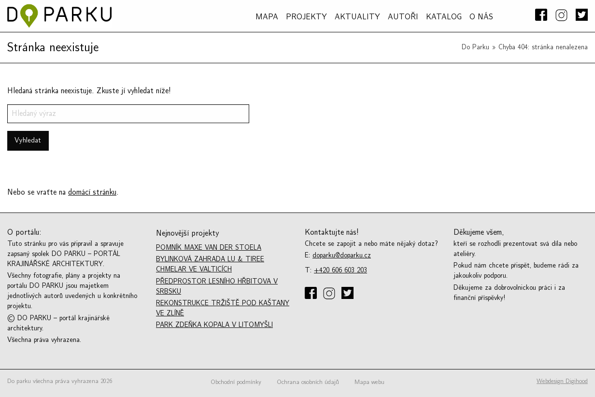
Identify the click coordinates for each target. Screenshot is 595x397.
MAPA (266, 17)
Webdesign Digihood (562, 381)
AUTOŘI (403, 17)
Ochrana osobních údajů (308, 382)
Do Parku (475, 47)
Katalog (444, 17)
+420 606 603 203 (340, 270)
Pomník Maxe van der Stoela (208, 247)
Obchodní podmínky (236, 382)
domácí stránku (92, 192)
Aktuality (357, 17)
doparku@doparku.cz (341, 255)
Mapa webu (369, 382)
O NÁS (481, 17)
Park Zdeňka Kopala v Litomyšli (214, 325)
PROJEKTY (306, 17)
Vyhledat (27, 140)
